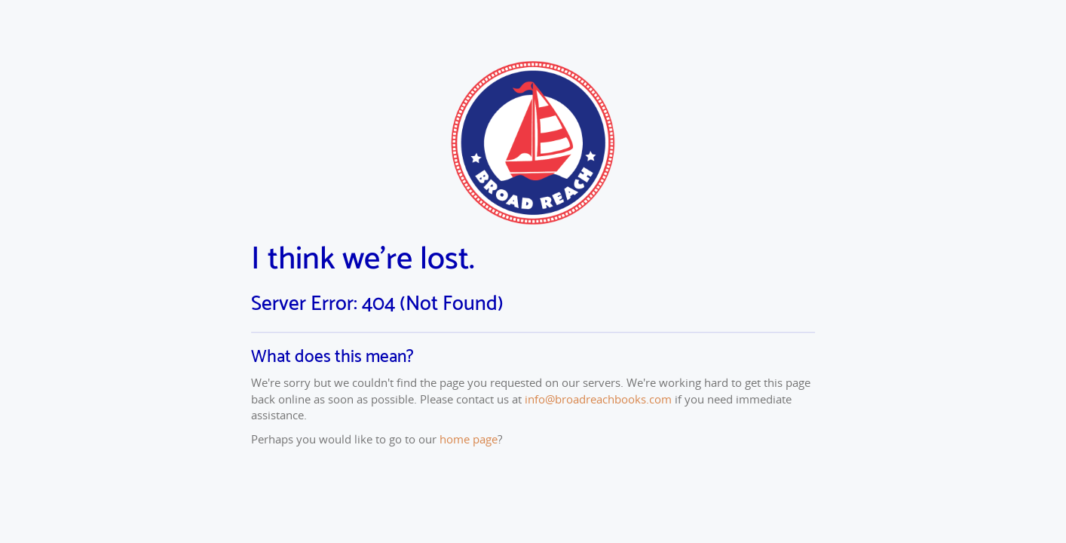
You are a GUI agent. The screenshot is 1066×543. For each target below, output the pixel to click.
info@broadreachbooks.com (598, 398)
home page (469, 438)
